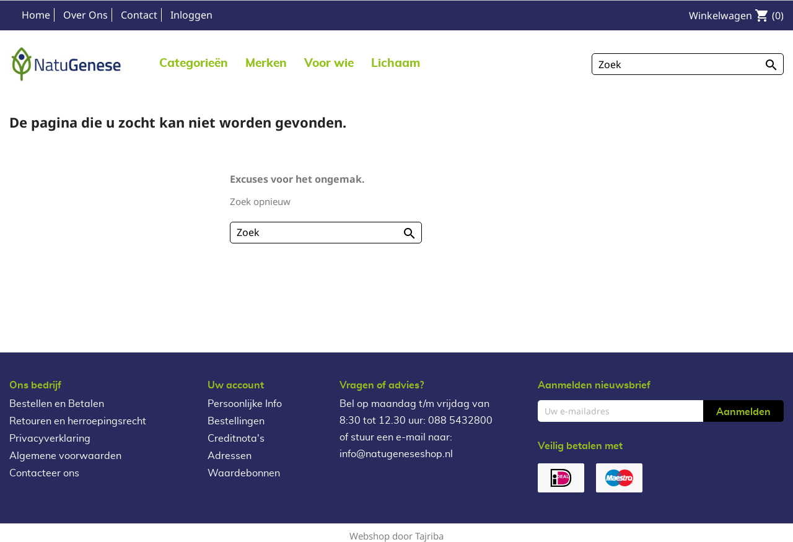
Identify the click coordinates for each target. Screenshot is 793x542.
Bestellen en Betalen (56, 404)
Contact (139, 15)
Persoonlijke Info (245, 404)
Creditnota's (236, 439)
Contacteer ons (44, 473)
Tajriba (429, 536)
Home (36, 15)
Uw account (236, 385)
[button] (266, 63)
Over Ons (85, 15)
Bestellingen (236, 421)
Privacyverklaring (49, 439)
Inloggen (191, 15)
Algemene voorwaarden (65, 456)
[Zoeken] (688, 64)
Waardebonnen (244, 473)
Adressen (230, 456)
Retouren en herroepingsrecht (77, 421)
